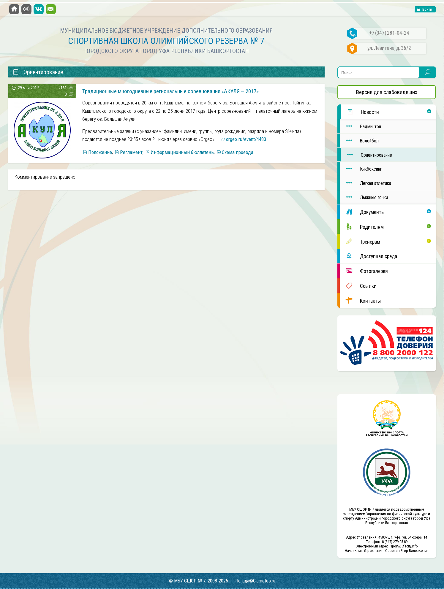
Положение (100, 152)
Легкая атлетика (365, 183)
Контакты (360, 300)
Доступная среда (368, 256)
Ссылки (358, 285)
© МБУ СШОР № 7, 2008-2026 (198, 581)
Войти (426, 9)
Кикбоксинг (361, 168)
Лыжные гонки (364, 197)
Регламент (131, 152)
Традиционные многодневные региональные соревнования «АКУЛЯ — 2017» (170, 91)
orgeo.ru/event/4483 (246, 139)
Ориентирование (366, 154)
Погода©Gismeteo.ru (255, 581)
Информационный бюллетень (182, 152)
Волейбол (359, 140)
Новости (360, 111)
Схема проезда (237, 152)
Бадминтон (360, 126)
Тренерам (360, 241)
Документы (362, 211)
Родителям (362, 226)
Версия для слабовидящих (386, 92)
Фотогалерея (364, 270)
